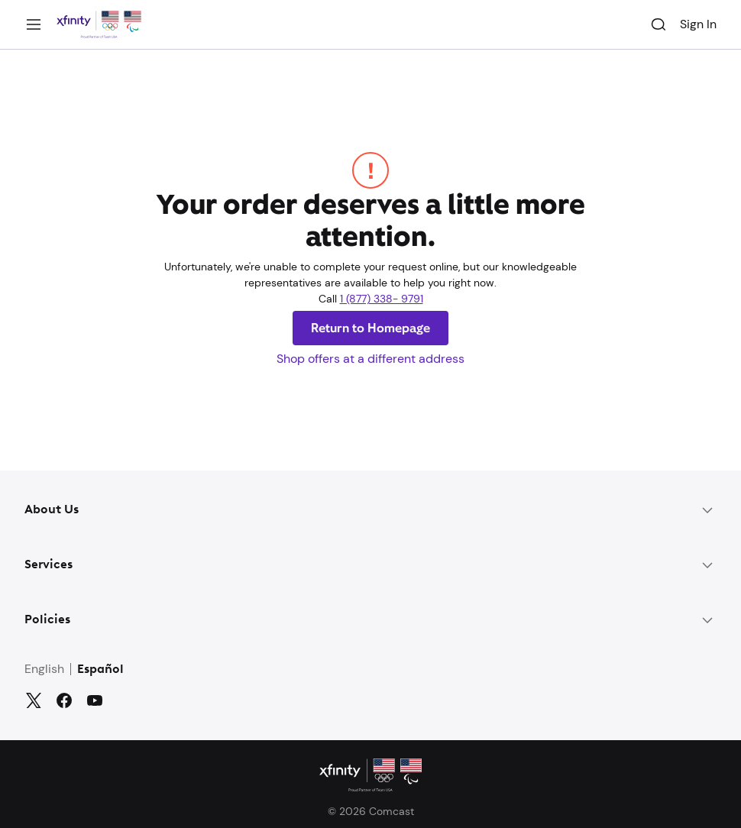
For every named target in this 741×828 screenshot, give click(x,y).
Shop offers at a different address (370, 359)
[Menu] (33, 24)
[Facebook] (64, 700)
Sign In (698, 24)
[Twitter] (33, 700)
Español (100, 670)
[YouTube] (95, 700)
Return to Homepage (370, 328)
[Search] (658, 24)
